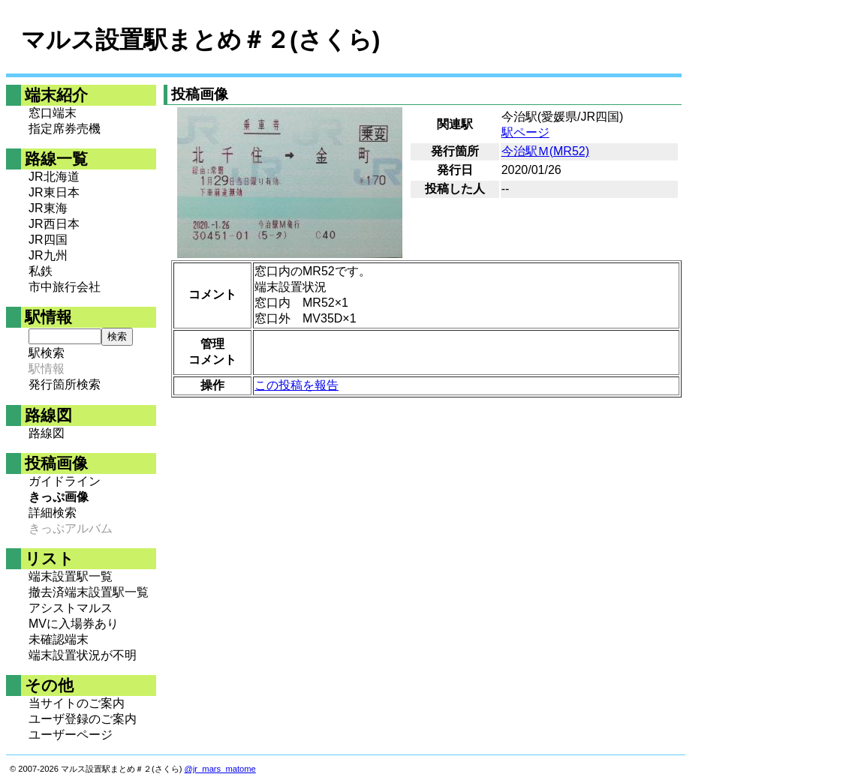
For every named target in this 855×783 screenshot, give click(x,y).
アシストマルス (71, 608)
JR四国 (48, 239)
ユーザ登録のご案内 (83, 718)
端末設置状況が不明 (83, 655)
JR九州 (48, 255)
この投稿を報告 (296, 385)
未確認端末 (59, 639)
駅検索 (47, 352)
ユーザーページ (71, 734)
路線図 (47, 433)
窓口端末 (53, 112)
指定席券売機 (65, 128)
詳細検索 (53, 512)
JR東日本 (54, 192)
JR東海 (48, 208)
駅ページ (525, 132)
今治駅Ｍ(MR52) (545, 151)
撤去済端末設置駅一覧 (89, 592)
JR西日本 (54, 224)
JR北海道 (54, 176)
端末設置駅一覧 (71, 576)
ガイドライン (65, 481)
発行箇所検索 (65, 384)
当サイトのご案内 (77, 703)
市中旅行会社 (65, 286)
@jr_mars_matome (220, 768)
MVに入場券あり (74, 623)
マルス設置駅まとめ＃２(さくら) (200, 39)
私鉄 (41, 271)
